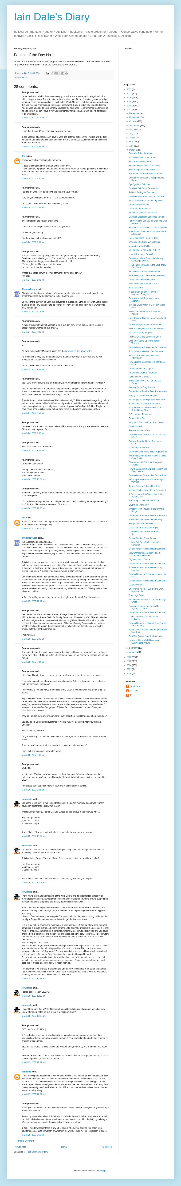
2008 (129, 106)
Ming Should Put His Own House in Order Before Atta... (145, 408)
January (133, 652)
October (133, 121)
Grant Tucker (136, 686)
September (134, 125)
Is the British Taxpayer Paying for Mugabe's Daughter (144, 293)
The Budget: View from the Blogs (144, 501)
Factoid (25, 77)
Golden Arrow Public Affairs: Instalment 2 (148, 581)
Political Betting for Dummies (142, 192)
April (131, 146)
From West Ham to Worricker (142, 157)
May (131, 141)
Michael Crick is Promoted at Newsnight (147, 490)
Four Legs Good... (137, 595)
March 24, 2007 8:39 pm (33, 450)
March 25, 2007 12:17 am (34, 601)
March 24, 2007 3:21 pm (33, 146)
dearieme (26, 1072)
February (133, 648)
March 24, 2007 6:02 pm (33, 280)
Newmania (27, 799)
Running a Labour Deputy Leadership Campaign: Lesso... (146, 259)
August (132, 129)
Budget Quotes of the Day (141, 523)
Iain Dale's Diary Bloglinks (141, 332)
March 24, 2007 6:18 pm (33, 311)
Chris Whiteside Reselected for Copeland (148, 347)
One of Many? (135, 426)
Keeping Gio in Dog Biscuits (142, 387)
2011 (129, 93)
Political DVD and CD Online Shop (145, 337)
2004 (129, 665)
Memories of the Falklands (141, 246)
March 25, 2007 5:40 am (33, 755)
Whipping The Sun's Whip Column (144, 242)
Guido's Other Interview (140, 208)
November (134, 117)
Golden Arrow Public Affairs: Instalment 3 (148, 563)
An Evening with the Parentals (143, 373)
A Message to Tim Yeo (139, 447)
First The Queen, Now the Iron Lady (145, 636)
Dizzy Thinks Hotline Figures (142, 279)
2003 (129, 669)
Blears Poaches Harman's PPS (143, 283)
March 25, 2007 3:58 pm (33, 1135)
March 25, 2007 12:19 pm (34, 1062)
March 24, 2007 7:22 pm (33, 369)
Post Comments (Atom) (37, 1152)
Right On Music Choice (139, 559)
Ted (23, 156)
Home (64, 1147)
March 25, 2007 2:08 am (33, 639)
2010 (129, 97)
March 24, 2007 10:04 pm (34, 479)
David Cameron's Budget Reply (143, 527)
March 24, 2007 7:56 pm (33, 433)
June (131, 137)
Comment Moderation (139, 204)
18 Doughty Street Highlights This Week (147, 399)
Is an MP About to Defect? (141, 254)
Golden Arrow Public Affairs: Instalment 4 (148, 549)
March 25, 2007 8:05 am (33, 790)
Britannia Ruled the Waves (141, 153)
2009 (129, 101)
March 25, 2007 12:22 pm (34, 1094)
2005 (129, 661)
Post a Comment (26, 1141)
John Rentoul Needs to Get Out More (146, 351)
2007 (129, 110)
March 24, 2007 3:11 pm (33, 117)
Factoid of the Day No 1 (140, 377)
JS (131, 695)
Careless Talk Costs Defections (143, 188)
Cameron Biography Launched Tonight (146, 217)
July (131, 133)
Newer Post (20, 1147)
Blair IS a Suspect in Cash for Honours (146, 328)
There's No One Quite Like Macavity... (146, 519)
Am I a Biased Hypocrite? (140, 161)
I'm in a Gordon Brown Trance (142, 538)
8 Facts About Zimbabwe (140, 414)
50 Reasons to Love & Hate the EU (145, 403)
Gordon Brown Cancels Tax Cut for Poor (147, 475)
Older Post (107, 1147)
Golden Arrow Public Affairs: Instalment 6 (148, 391)
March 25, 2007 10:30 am (34, 1016)
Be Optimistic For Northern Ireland (144, 271)
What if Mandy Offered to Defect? (144, 250)
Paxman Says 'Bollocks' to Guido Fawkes (148, 227)
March (132, 150)
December (134, 113)
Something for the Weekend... (142, 169)
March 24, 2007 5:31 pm (33, 242)
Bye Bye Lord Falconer (139, 184)
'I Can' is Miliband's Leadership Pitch (146, 200)
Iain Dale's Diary (52, 17)
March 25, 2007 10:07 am (34, 836)
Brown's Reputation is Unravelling (144, 165)
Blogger (103, 1170)
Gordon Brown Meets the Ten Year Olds (147, 196)
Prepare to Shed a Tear (139, 430)
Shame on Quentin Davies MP (143, 212)
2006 (129, 657)
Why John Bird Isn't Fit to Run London (146, 422)
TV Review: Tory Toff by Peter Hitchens (147, 275)
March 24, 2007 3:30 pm (33, 178)
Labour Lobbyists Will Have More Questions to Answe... (144, 641)
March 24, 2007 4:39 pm (33, 207)
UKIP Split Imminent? (139, 505)
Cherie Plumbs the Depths (141, 368)
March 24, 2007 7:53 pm (33, 413)
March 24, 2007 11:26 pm (34, 508)
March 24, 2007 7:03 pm (33, 332)
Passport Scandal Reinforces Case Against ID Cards (145, 607)
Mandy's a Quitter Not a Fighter (143, 395)
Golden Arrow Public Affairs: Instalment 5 (148, 515)
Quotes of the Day (137, 418)
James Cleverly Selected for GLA (144, 486)
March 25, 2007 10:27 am (34, 978)
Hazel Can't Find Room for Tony (143, 238)
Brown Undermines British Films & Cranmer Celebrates (144, 554)
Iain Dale (134, 690)
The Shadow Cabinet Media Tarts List (146, 173)
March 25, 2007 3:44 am (33, 662)
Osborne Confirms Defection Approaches (148, 452)
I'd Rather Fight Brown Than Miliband (146, 324)
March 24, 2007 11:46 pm (34, 528)
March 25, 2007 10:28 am (34, 996)
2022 (129, 89)
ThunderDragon (29, 289)
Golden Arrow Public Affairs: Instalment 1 (148, 612)
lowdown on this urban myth (78, 351)
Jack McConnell (136, 287)
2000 (129, 673)
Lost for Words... (136, 585)
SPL (24, 518)
